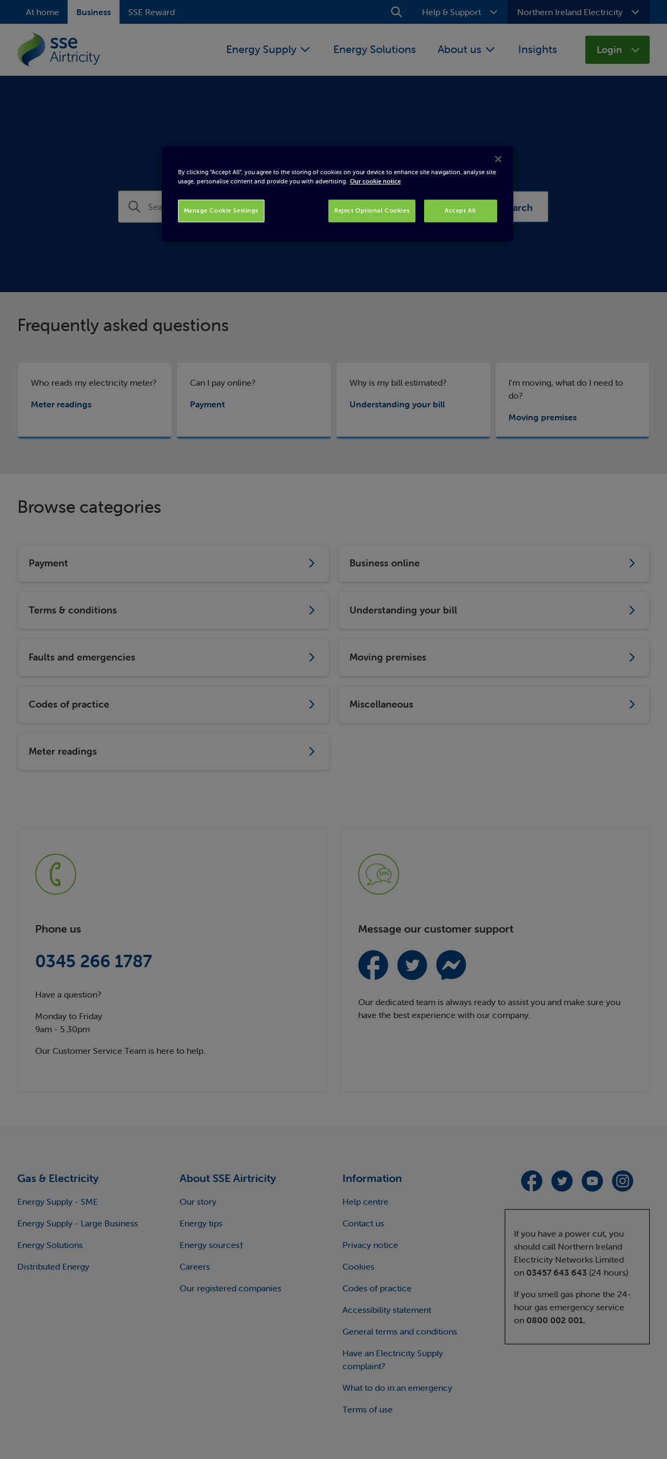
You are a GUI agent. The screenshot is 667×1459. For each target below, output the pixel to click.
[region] (337, 193)
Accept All (460, 210)
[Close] (498, 159)
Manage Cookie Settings (221, 210)
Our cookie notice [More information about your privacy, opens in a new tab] (375, 181)
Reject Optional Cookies (372, 210)
